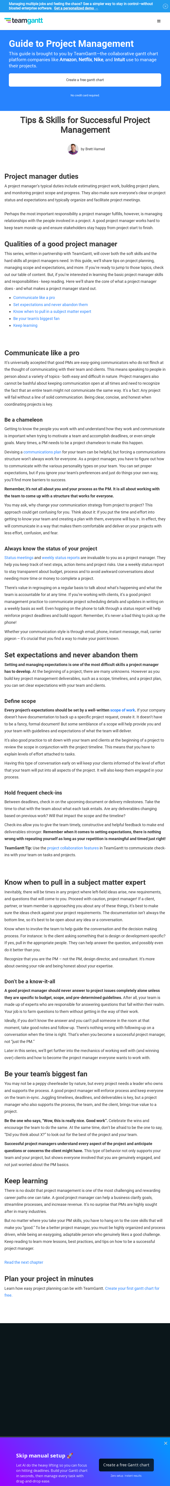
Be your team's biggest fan (36, 318)
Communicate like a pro (34, 297)
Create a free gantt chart (85, 80)
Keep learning (25, 325)
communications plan (42, 452)
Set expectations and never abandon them (50, 304)
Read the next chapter (23, 1262)
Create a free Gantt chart (126, 1464)
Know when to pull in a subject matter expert (52, 311)
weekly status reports (61, 557)
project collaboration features (73, 848)
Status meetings (18, 557)
